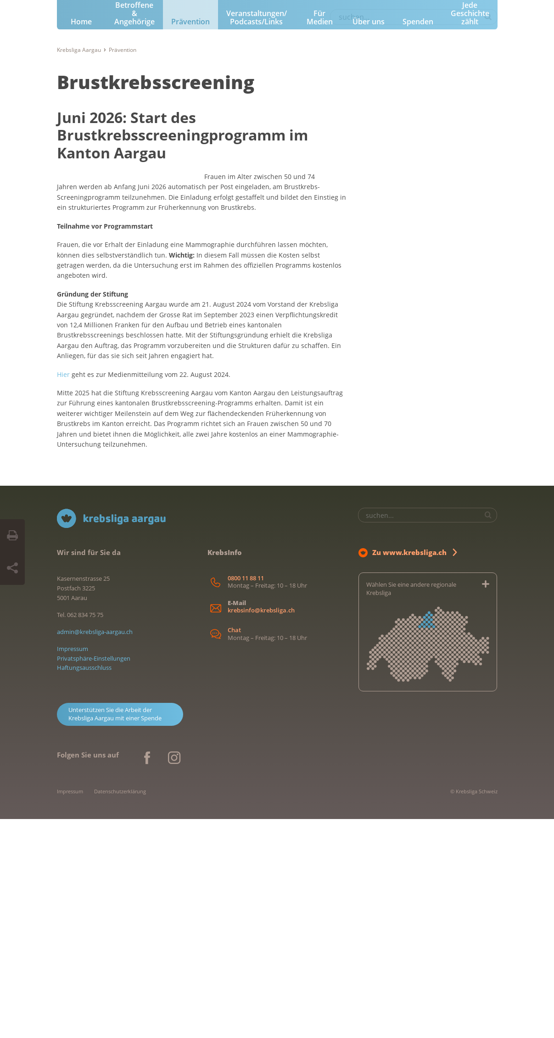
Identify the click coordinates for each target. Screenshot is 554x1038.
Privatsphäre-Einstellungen (93, 877)
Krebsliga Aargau (79, 227)
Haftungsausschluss (84, 887)
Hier (63, 593)
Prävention (190, 200)
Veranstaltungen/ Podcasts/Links (256, 195)
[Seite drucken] (12, 536)
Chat (234, 849)
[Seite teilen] (12, 568)
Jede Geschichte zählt (470, 191)
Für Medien (320, 195)
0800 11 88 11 (246, 797)
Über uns (369, 200)
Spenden (418, 200)
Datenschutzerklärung (120, 1010)
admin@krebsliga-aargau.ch (95, 851)
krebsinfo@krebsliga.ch (261, 829)
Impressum (72, 868)
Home (81, 200)
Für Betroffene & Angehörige (134, 187)
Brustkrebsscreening (155, 259)
